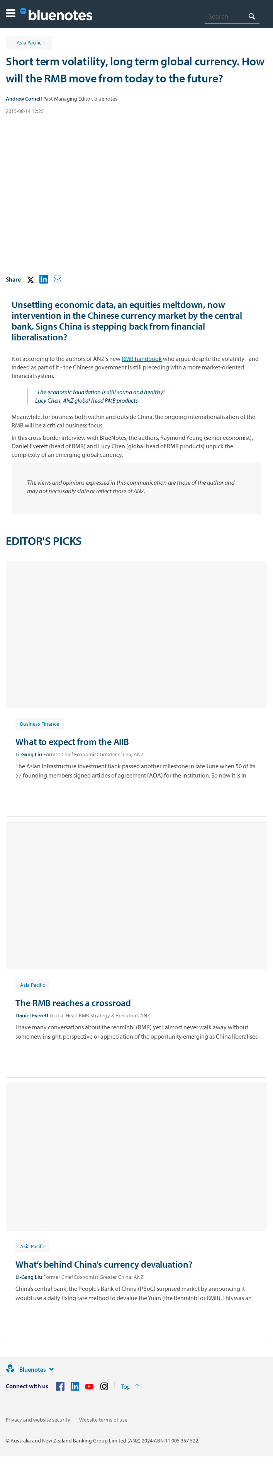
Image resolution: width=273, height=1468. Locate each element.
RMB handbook (142, 358)
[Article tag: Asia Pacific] (32, 984)
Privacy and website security (38, 1419)
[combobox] (232, 16)
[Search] (232, 16)
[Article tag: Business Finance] (39, 723)
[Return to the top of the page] (130, 1386)
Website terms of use (103, 1419)
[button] (10, 14)
